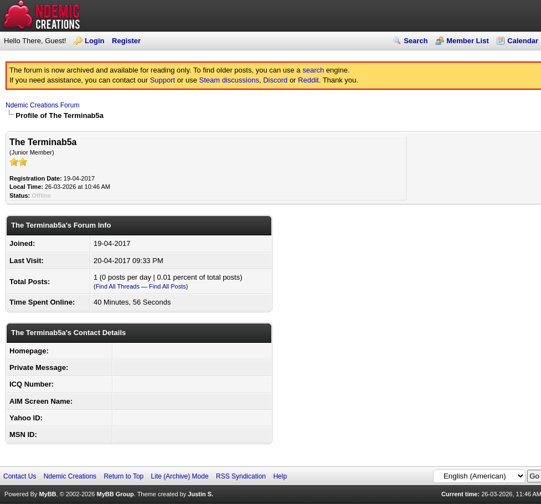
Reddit (308, 80)
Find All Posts (167, 286)
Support (163, 80)
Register (126, 41)
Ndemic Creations (70, 476)
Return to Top (123, 476)
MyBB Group (114, 494)
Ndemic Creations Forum (42, 105)
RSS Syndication (241, 476)
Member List (467, 41)
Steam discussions (229, 80)
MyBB (47, 494)
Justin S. (200, 494)
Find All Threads (118, 286)
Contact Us (19, 476)
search (313, 70)
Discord (275, 80)
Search (415, 41)
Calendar (522, 41)
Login (94, 41)
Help (280, 476)
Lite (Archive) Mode (180, 476)
